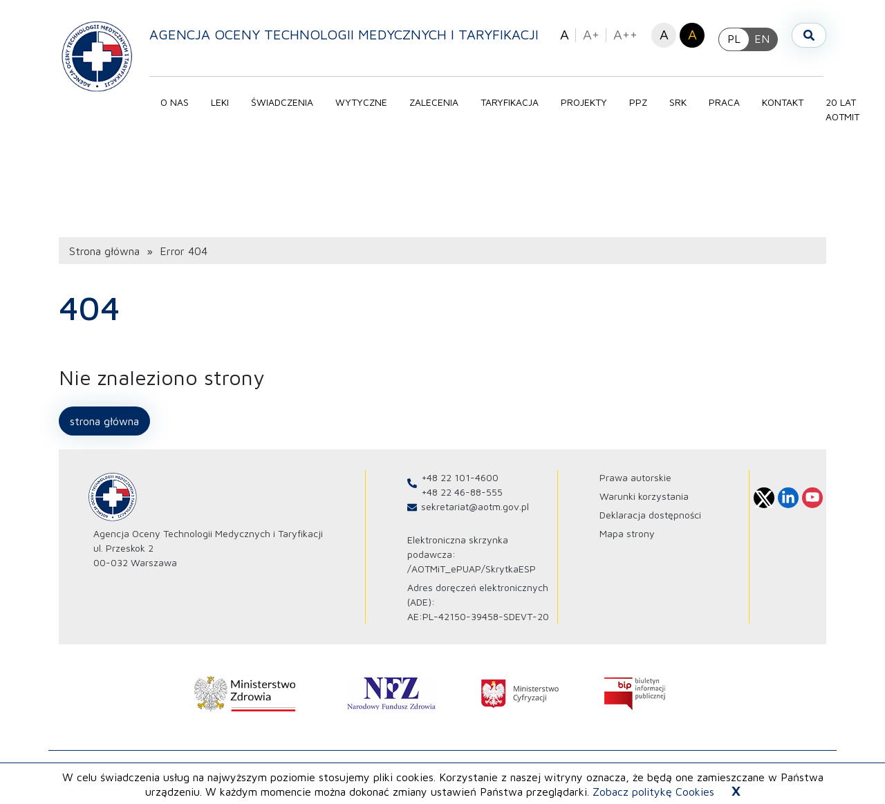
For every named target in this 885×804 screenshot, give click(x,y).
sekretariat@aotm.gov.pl (475, 511)
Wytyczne (364, 102)
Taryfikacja (512, 102)
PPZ (641, 102)
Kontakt (785, 102)
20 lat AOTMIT (845, 109)
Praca (727, 102)
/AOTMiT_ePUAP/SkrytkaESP (471, 573)
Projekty (586, 102)
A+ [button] (591, 34)
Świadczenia (285, 102)
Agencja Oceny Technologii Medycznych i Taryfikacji (346, 34)
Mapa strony (627, 538)
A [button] (564, 34)
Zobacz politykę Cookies (653, 791)
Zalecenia (436, 102)
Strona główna (104, 256)
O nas (177, 102)
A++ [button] (625, 34)
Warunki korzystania (644, 501)
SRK (680, 102)
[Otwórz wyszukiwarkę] (809, 35)
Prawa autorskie (635, 482)
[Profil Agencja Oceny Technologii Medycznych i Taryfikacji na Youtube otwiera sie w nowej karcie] (812, 502)
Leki (223, 102)
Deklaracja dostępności (650, 519)
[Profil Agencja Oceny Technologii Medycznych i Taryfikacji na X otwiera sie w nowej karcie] (764, 502)
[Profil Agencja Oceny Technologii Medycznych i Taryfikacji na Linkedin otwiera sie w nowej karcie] (788, 502)
